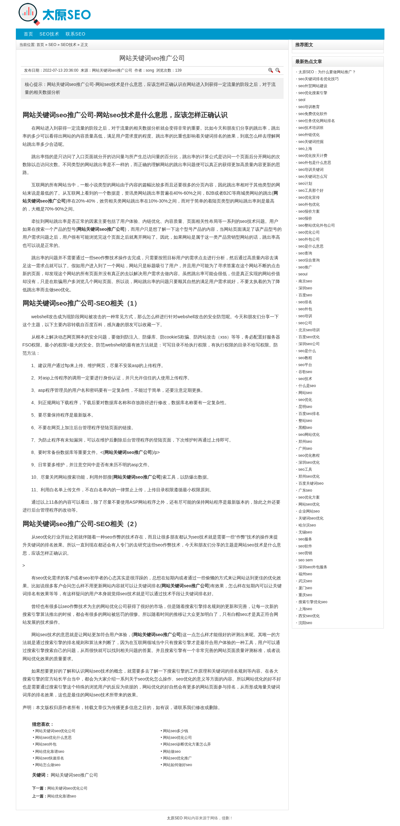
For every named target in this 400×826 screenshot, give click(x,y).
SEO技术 (68, 44)
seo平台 (305, 365)
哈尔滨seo (307, 525)
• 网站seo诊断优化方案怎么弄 (186, 744)
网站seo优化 (309, 504)
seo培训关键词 (311, 169)
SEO (52, 44)
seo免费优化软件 (312, 114)
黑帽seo (305, 427)
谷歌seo (305, 372)
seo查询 (305, 253)
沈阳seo (305, 623)
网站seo (305, 392)
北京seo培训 (309, 330)
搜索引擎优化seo (312, 602)
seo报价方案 (309, 211)
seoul (303, 274)
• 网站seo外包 (45, 744)
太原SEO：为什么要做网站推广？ (327, 72)
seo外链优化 (309, 134)
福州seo (305, 574)
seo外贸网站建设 (312, 86)
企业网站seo (309, 511)
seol (301, 100)
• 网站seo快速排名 (48, 758)
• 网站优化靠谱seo (48, 751)
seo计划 (305, 183)
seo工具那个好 (311, 190)
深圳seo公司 (309, 344)
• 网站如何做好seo (176, 765)
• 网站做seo (171, 751)
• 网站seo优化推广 (176, 758)
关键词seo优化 (311, 518)
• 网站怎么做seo (47, 765)
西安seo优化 (309, 616)
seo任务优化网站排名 (316, 121)
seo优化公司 (309, 232)
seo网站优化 (309, 434)
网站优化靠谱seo (61, 796)
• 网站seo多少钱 (174, 731)
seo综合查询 (309, 260)
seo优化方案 (309, 497)
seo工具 (305, 469)
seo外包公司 (309, 239)
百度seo (305, 295)
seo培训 (305, 316)
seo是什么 (307, 351)
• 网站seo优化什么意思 (52, 737)
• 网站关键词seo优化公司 (54, 731)
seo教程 (305, 358)
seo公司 (305, 323)
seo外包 (305, 309)
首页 (40, 44)
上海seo (305, 609)
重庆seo (305, 595)
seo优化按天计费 (312, 155)
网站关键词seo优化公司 (67, 788)
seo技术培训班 (311, 128)
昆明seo (305, 406)
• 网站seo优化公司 (176, 737)
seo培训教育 (309, 107)
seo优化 (305, 399)
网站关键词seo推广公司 (74, 775)
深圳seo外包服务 (312, 567)
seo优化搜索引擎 (312, 93)
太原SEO (174, 818)
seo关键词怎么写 (312, 176)
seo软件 (305, 546)
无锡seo (305, 532)
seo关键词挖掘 (311, 141)
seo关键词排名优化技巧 (318, 79)
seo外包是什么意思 (314, 162)
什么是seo (307, 386)
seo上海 (305, 148)
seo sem (305, 560)
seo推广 (305, 267)
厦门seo (305, 588)
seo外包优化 (309, 204)
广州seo (305, 448)
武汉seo (305, 581)
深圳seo (305, 288)
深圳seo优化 (309, 462)
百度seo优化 (309, 337)
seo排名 (305, 302)
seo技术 (305, 379)
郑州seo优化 (309, 476)
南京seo (305, 281)
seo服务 (305, 539)
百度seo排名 (309, 413)
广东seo (305, 490)
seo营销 (305, 553)
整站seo (305, 420)
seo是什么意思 (311, 246)
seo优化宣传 (309, 197)
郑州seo (305, 441)
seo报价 (305, 218)
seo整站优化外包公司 (316, 225)
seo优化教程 (309, 455)
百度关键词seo (311, 483)
